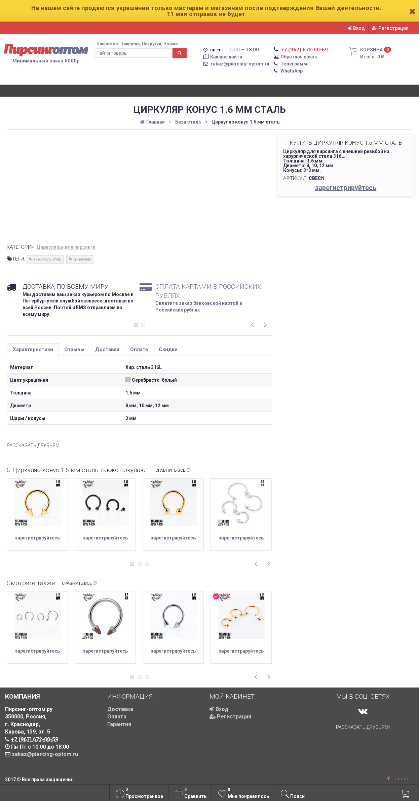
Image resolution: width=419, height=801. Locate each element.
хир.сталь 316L (47, 259)
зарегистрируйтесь (345, 188)
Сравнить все (173, 470)
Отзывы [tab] (74, 349)
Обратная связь (298, 56)
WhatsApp (291, 71)
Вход (356, 28)
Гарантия (119, 724)
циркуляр (82, 259)
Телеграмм (293, 63)
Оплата (116, 716)
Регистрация (390, 28)
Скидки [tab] (168, 349)
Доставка (120, 709)
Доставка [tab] (107, 349)
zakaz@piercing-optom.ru (239, 63)
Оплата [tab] (139, 349)
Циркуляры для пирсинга (66, 247)
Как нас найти (226, 56)
